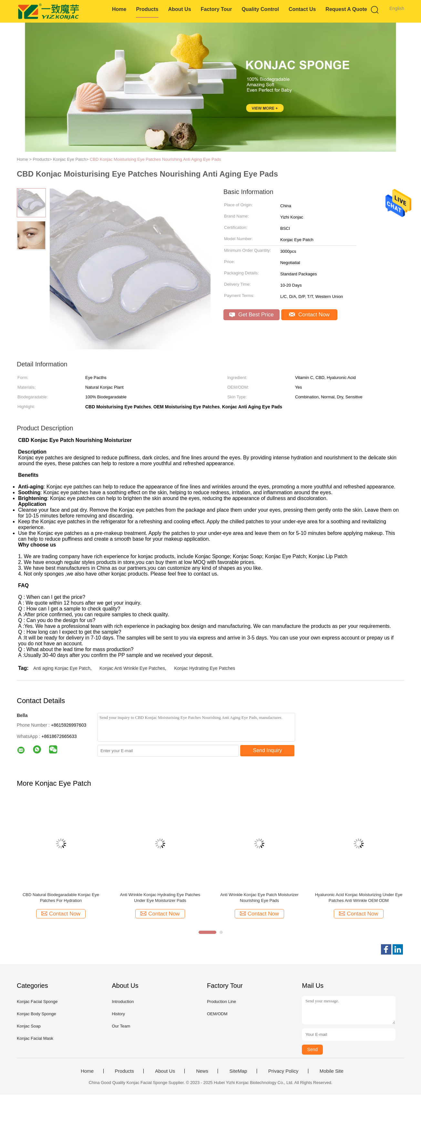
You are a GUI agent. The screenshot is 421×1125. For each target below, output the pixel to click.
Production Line (221, 1001)
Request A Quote (346, 9)
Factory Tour (216, 9)
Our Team (121, 1026)
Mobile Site (332, 1071)
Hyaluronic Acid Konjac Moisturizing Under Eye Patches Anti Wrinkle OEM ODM (358, 897)
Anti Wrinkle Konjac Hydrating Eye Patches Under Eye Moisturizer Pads (160, 897)
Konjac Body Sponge (36, 1013)
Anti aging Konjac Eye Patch (61, 668)
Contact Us (302, 9)
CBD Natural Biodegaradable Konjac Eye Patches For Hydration (61, 897)
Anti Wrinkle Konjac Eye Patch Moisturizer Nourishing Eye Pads (259, 897)
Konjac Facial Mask (35, 1038)
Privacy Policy (283, 1071)
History (118, 1013)
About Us (179, 9)
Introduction (123, 1001)
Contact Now (309, 315)
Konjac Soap (29, 1026)
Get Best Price (251, 315)
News (202, 1071)
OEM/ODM (217, 1013)
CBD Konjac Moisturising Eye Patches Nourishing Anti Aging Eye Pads (155, 159)
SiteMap (238, 1071)
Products (147, 9)
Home (119, 9)
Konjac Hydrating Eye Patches (204, 668)
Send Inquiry (267, 750)
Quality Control (260, 9)
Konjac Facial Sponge (37, 1001)
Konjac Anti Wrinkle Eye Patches (132, 668)
